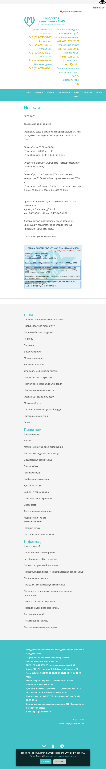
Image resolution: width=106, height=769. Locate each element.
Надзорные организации (36, 415)
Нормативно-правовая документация (43, 383)
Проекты (99, 93)
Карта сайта (78, 719)
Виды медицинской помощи (38, 459)
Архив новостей (32, 546)
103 (75, 83)
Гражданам (50, 93)
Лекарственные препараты (37, 511)
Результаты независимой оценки (40, 627)
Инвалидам (30, 504)
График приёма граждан (36, 479)
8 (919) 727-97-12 (40, 37)
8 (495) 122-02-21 (68, 41)
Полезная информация (36, 578)
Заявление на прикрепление (38, 498)
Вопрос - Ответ (31, 466)
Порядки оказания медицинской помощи (44, 584)
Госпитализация (32, 472)
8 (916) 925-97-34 (40, 60)
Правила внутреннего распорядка (41, 607)
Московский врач (32, 403)
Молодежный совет (34, 358)
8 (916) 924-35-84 (40, 45)
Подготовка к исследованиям (39, 534)
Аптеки (27, 440)
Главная (28, 93)
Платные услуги (77, 94)
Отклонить (60, 762)
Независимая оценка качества (39, 390)
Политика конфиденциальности (69, 723)
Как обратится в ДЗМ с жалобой (40, 559)
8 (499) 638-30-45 (68, 48)
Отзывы (28, 422)
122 (75, 76)
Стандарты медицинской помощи (41, 370)
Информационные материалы (39, 552)
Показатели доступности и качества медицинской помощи (54, 571)
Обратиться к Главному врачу (39, 396)
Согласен (45, 762)
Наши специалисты (34, 364)
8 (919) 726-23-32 (68, 56)
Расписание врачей (34, 614)
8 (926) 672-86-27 (40, 52)
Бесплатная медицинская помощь (41, 453)
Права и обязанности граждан (39, 601)
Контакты (29, 338)
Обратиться (39, 93)
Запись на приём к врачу (36, 491)
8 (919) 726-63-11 (40, 68)
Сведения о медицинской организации (43, 319)
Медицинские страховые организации (43, 446)
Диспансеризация (71, 11)
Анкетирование (32, 434)
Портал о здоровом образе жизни (41, 565)
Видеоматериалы (33, 351)
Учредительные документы (38, 377)
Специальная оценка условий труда (42, 409)
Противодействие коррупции (38, 332)
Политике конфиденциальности (59, 756)
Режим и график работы (36, 620)
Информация (88, 93)
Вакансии (29, 345)
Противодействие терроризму (39, 325)
